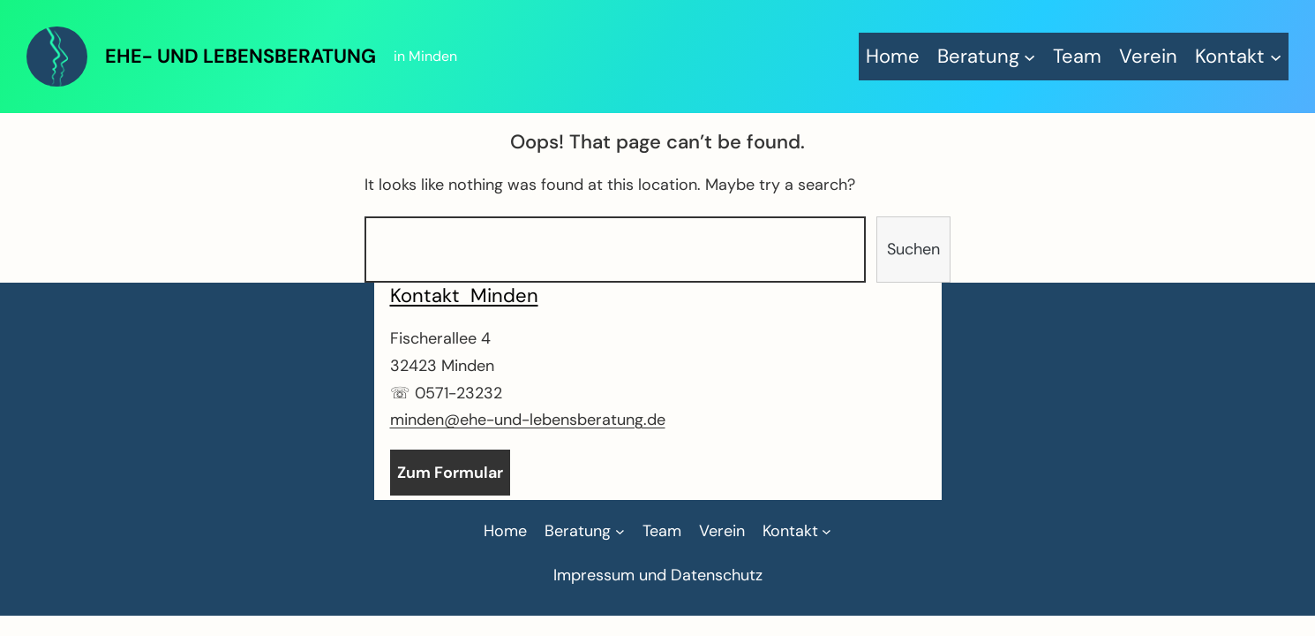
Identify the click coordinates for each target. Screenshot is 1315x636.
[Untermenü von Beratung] (986, 56)
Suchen (913, 249)
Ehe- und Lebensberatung (240, 56)
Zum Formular (450, 472)
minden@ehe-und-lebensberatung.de (527, 419)
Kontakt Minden (464, 295)
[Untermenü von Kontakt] (1238, 56)
